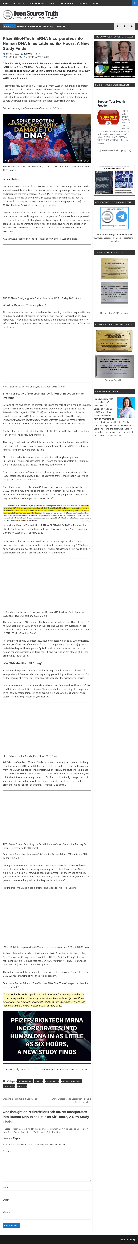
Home (5, 3)
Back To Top (127, 1239)
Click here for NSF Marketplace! (114, 313)
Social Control (9, 1086)
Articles (18, 3)
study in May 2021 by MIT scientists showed (35, 212)
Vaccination (22, 1086)
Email (6, 1199)
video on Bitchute (52, 108)
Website (6, 1212)
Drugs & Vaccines (25, 1081)
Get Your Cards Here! (114, 355)
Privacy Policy (68, 3)
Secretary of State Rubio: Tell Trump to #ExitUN (41, 26)
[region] (114, 282)
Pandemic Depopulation (71, 1081)
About (52, 3)
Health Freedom (52, 1081)
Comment (8, 1151)
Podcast (83, 3)
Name (6, 1187)
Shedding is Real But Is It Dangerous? (20, 1098)
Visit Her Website (113, 435)
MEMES (96, 3)
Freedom (39, 1081)
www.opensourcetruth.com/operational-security (114, 239)
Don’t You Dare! (36, 3)
